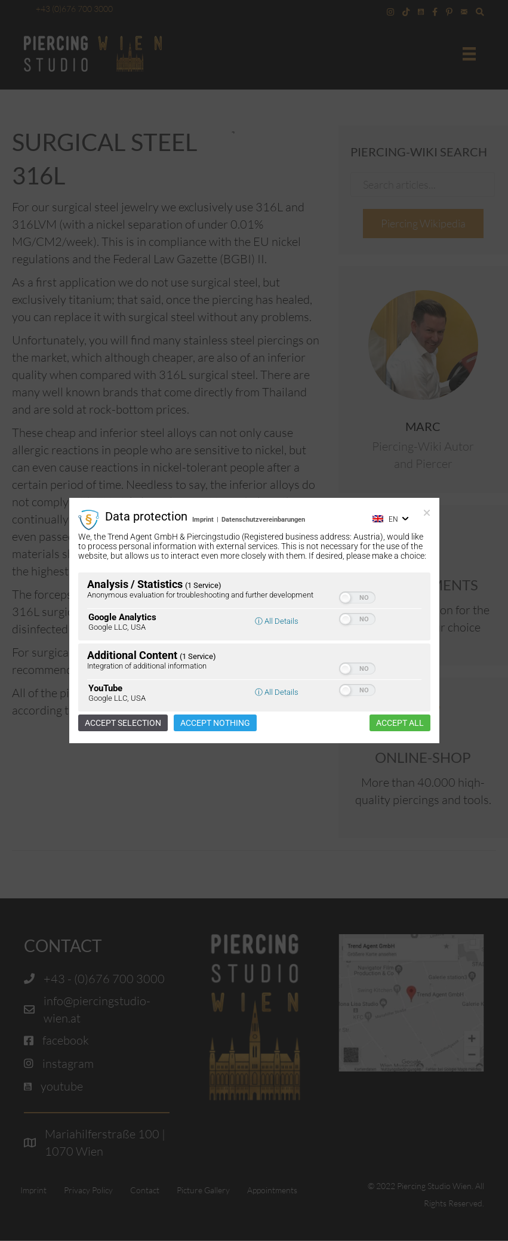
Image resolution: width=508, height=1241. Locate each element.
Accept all (400, 723)
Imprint (203, 520)
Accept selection (123, 723)
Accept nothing (215, 723)
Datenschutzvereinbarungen (263, 520)
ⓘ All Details (276, 621)
